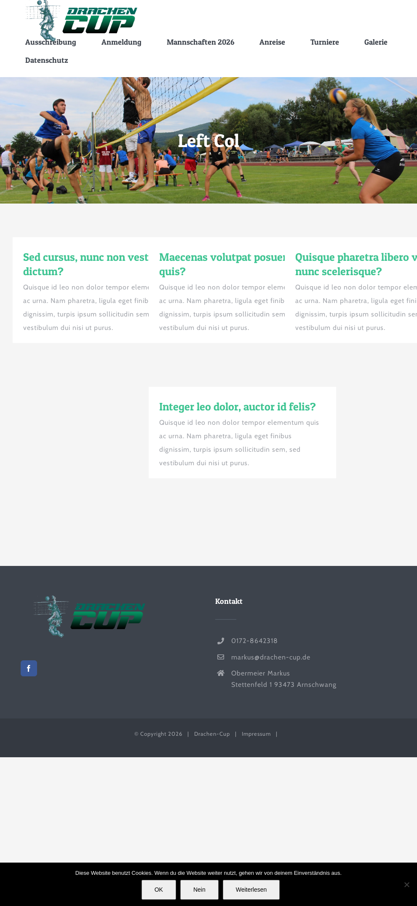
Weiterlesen (251, 889)
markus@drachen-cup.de (270, 657)
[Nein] (406, 884)
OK (159, 889)
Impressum (256, 733)
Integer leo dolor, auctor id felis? (237, 406)
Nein (199, 889)
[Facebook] (29, 668)
